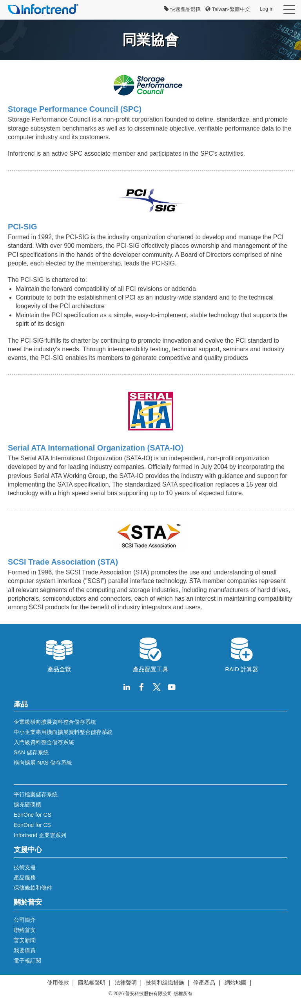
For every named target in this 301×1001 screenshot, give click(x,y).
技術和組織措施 (165, 982)
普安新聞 (25, 940)
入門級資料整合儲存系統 (44, 742)
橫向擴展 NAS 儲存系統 (43, 762)
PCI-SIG (22, 226)
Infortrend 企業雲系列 (40, 835)
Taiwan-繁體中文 (227, 9)
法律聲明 (126, 982)
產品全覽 (59, 654)
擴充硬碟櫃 (27, 804)
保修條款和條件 (33, 888)
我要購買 (25, 950)
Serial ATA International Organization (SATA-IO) (95, 447)
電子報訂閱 (27, 960)
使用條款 (58, 982)
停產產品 (204, 982)
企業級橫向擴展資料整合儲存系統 (55, 722)
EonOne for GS (32, 815)
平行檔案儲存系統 (36, 794)
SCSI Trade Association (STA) (63, 562)
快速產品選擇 (182, 9)
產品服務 (25, 877)
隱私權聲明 (91, 982)
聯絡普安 (25, 930)
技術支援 (25, 867)
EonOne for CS (32, 825)
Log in (267, 9)
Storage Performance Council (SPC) (74, 109)
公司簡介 (25, 920)
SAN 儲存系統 (31, 752)
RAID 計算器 (241, 654)
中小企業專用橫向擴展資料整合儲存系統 (63, 732)
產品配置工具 (150, 654)
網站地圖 (236, 982)
